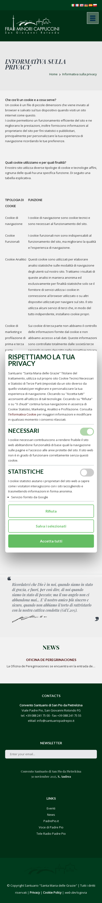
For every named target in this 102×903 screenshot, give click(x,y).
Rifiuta (51, 511)
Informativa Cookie (23, 414)
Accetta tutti (51, 541)
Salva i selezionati (51, 526)
